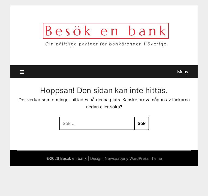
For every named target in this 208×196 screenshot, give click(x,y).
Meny (182, 71)
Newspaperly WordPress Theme (133, 158)
